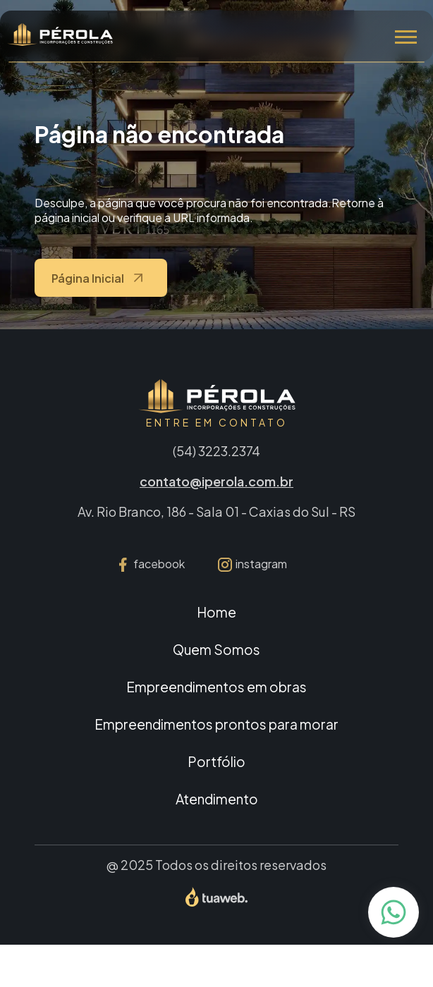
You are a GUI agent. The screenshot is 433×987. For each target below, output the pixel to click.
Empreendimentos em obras (216, 686)
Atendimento (217, 798)
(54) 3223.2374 (216, 451)
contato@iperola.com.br (216, 481)
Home (216, 611)
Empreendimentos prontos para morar (216, 724)
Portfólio (216, 761)
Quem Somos (216, 649)
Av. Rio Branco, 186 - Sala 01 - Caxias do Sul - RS (216, 511)
